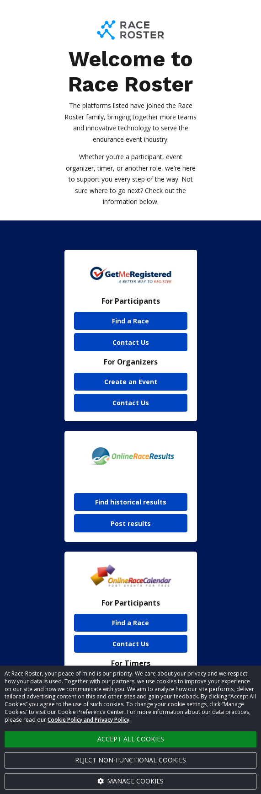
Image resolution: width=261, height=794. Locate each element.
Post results (131, 523)
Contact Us (130, 342)
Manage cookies (130, 781)
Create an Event (130, 381)
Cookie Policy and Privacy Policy (88, 720)
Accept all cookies (130, 739)
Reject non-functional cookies (130, 760)
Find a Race (130, 321)
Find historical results (130, 502)
